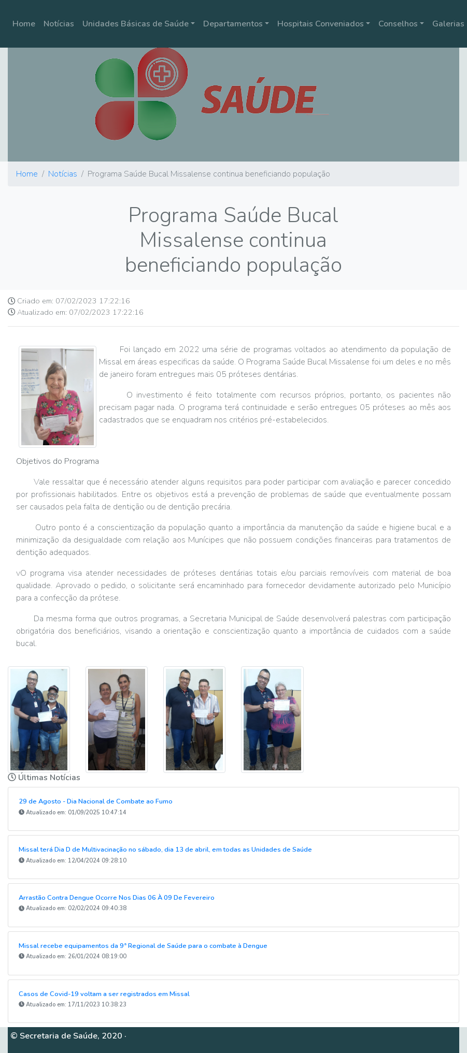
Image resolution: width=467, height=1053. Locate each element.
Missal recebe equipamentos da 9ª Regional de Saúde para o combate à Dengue (143, 945)
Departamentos (233, 24)
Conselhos (398, 24)
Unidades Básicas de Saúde (135, 24)
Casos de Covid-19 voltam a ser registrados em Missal (104, 994)
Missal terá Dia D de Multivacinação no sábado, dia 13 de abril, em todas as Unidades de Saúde (165, 849)
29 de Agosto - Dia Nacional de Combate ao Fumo (96, 801)
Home (23, 24)
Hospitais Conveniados (320, 24)
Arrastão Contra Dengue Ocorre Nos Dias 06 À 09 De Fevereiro (117, 897)
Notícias (59, 24)
